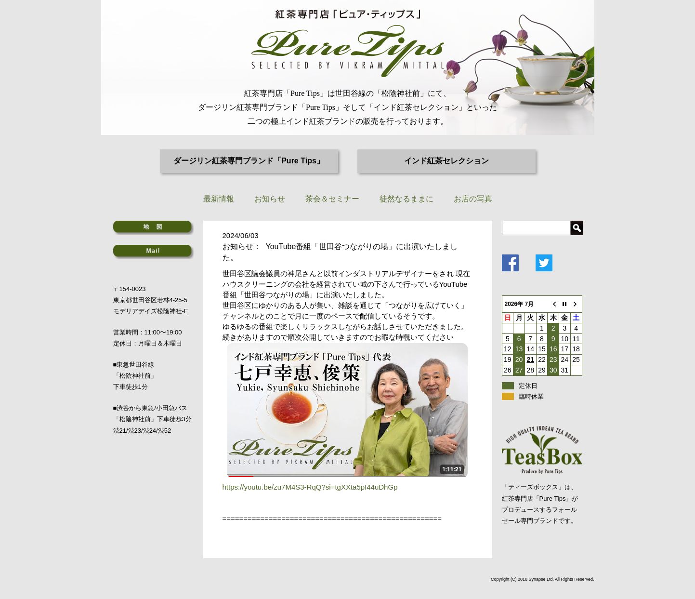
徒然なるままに (406, 199)
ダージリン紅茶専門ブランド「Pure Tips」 (248, 161)
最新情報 (218, 199)
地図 (153, 228)
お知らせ (269, 199)
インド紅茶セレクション (446, 161)
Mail (153, 252)
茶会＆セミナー (332, 199)
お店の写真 (473, 199)
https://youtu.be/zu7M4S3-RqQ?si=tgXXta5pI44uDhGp (310, 487)
